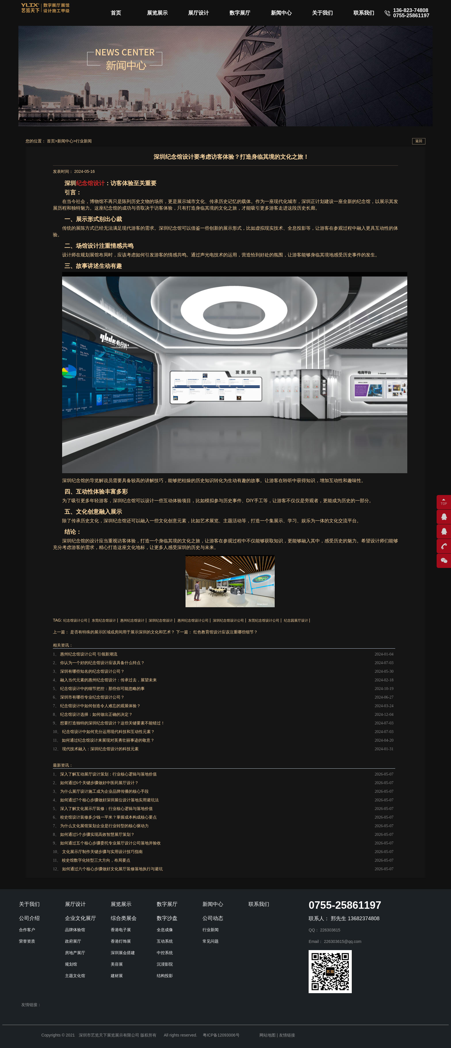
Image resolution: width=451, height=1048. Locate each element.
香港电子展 (121, 929)
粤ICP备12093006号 (221, 1035)
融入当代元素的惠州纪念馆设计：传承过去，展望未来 (108, 680)
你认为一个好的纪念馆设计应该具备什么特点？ (102, 663)
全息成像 (165, 929)
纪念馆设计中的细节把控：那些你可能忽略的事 (102, 689)
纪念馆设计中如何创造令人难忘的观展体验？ (100, 706)
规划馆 (71, 964)
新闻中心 (281, 13)
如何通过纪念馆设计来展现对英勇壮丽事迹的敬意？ (108, 740)
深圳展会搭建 (123, 952)
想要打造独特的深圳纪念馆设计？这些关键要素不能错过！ (112, 723)
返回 (418, 141)
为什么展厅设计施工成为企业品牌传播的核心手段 (104, 791)
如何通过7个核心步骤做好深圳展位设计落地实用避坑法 (109, 800)
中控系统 (165, 952)
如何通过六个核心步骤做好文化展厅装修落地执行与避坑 (112, 869)
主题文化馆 (75, 975)
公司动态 (212, 918)
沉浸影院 (165, 964)
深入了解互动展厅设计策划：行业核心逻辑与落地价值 (108, 774)
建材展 (117, 975)
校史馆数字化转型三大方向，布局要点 (96, 860)
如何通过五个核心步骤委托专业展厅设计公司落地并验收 (110, 843)
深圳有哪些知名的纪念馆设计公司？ (92, 671)
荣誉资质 (27, 941)
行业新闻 (84, 141)
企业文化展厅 (80, 918)
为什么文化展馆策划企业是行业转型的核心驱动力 (104, 826)
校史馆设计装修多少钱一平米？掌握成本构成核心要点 (108, 817)
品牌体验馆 (75, 929)
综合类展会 (124, 918)
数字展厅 (240, 13)
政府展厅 (73, 941)
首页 (116, 13)
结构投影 (165, 975)
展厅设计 (198, 13)
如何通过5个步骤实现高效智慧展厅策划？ (97, 834)
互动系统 (165, 941)
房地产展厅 (75, 952)
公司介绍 (29, 918)
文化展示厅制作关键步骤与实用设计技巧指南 (102, 852)
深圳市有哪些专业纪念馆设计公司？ (92, 697)
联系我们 (363, 13)
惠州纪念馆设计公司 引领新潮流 (89, 654)
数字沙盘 (167, 918)
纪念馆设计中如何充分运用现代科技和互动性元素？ (108, 732)
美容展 (117, 964)
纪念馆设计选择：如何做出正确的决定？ (96, 714)
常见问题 (210, 941)
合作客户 (27, 929)
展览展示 (157, 13)
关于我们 (322, 13)
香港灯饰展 (121, 941)
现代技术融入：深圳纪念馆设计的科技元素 (100, 749)
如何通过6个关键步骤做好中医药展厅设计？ (99, 783)
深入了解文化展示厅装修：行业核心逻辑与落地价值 (106, 809)
